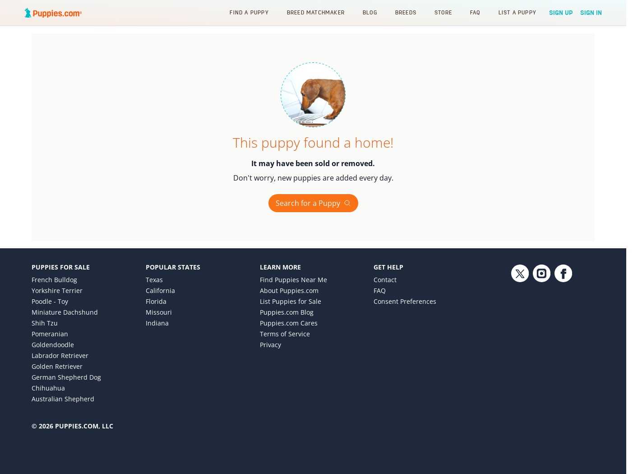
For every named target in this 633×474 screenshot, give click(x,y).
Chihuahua (48, 388)
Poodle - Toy (50, 301)
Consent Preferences (405, 301)
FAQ (475, 12)
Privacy (270, 344)
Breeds (405, 12)
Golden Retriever (57, 366)
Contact (385, 279)
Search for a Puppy (313, 203)
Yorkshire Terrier (57, 290)
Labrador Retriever (60, 355)
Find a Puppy (249, 12)
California (160, 290)
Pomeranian (50, 334)
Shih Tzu (45, 323)
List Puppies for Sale (290, 301)
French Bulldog (54, 279)
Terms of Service (285, 334)
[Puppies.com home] (53, 13)
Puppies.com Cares (289, 323)
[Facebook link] (563, 339)
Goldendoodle (53, 344)
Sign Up (561, 12)
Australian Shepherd (63, 399)
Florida (156, 301)
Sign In (591, 12)
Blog (370, 12)
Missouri (159, 312)
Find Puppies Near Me (293, 279)
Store (443, 12)
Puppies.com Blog (287, 312)
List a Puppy (517, 12)
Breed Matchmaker (316, 12)
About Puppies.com (289, 290)
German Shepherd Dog (66, 377)
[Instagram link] (541, 339)
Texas (154, 279)
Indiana (157, 323)
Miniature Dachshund (65, 312)
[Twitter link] (520, 339)
